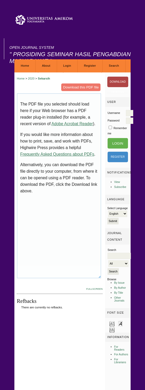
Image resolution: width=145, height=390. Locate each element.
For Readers (119, 348)
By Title (118, 292)
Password (114, 120)
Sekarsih (44, 78)
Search (114, 65)
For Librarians (120, 361)
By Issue (119, 282)
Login (67, 65)
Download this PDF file (81, 87)
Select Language (117, 208)
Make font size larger (112, 329)
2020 (31, 78)
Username (114, 113)
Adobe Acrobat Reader (72, 124)
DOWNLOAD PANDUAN (118, 83)
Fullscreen (94, 288)
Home (25, 65)
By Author (120, 287)
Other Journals (119, 299)
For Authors (121, 354)
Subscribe (120, 187)
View (117, 182)
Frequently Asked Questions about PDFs (57, 154)
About (46, 65)
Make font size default (120, 323)
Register (90, 65)
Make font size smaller (112, 323)
